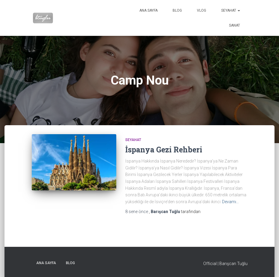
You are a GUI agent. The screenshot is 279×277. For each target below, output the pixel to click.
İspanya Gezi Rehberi (163, 149)
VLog (201, 10)
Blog (177, 10)
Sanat (234, 25)
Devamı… (230, 201)
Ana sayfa (148, 10)
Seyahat (230, 10)
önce (137, 211)
